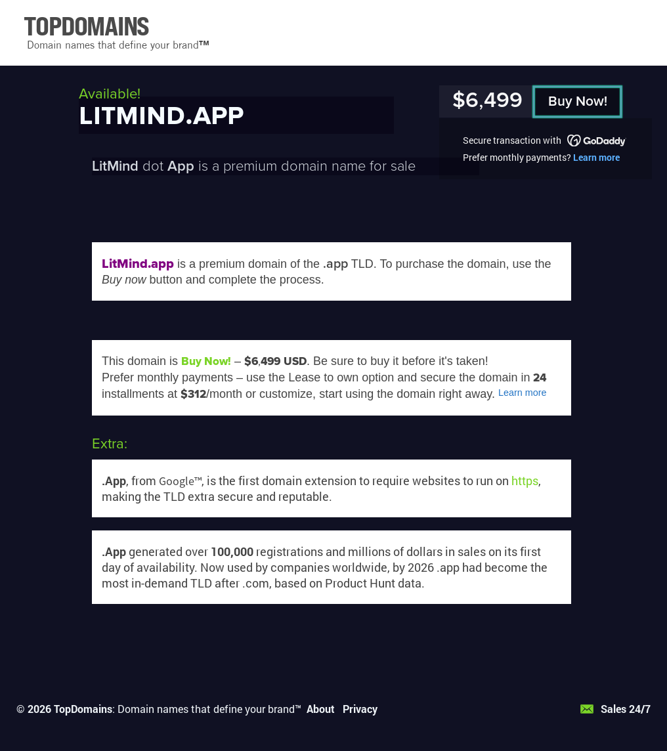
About (321, 709)
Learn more (596, 157)
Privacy (360, 709)
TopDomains (83, 709)
